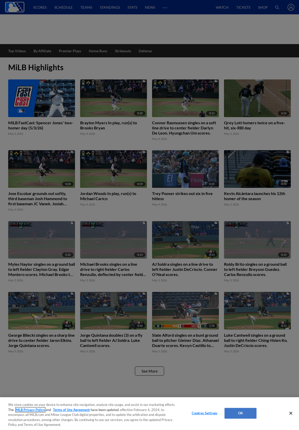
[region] (149, 413)
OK (240, 413)
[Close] (290, 413)
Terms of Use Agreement (71, 410)
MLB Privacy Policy (30, 410)
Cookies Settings (204, 413)
